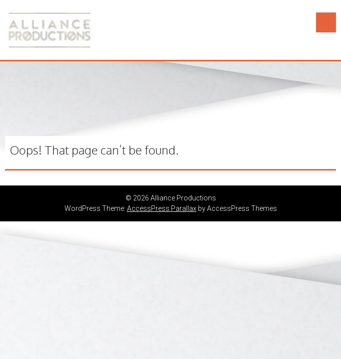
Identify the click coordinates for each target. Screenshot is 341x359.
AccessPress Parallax (161, 208)
